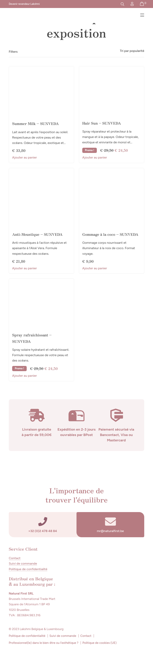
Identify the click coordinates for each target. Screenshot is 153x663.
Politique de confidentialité (28, 569)
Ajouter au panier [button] (24, 157)
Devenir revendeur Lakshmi (24, 3)
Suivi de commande (23, 564)
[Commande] (121, 51)
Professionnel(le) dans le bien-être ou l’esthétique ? (43, 643)
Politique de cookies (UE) (99, 643)
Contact (15, 558)
